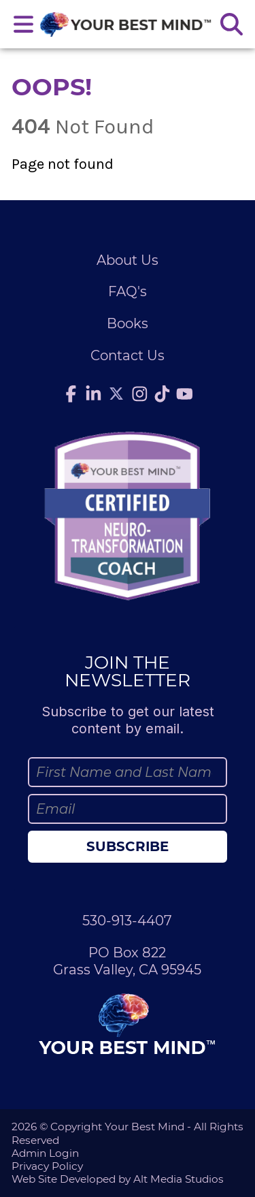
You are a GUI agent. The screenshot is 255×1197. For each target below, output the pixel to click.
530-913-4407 (127, 920)
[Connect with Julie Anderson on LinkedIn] (93, 394)
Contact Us (127, 355)
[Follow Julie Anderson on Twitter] (116, 393)
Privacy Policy (47, 1166)
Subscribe (127, 846)
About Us (127, 260)
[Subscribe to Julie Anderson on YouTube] (184, 394)
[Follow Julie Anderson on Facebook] (71, 394)
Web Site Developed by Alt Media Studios (118, 1178)
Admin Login (45, 1153)
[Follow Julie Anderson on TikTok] (162, 394)
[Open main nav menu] (24, 24)
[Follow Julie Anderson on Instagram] (139, 394)
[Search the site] (231, 24)
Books (127, 323)
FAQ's (127, 291)
